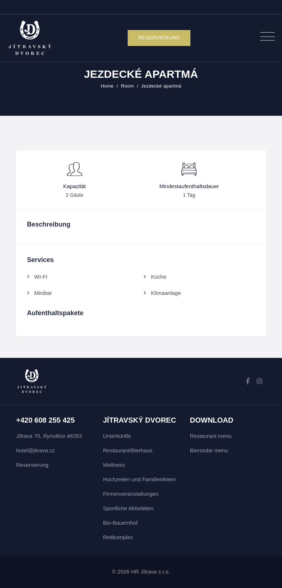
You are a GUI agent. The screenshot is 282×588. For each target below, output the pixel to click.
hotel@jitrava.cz (35, 450)
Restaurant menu (211, 436)
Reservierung (32, 465)
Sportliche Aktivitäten (128, 508)
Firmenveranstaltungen (131, 494)
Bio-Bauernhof (120, 523)
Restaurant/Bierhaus (128, 450)
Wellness (114, 465)
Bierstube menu (209, 450)
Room (127, 86)
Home (107, 86)
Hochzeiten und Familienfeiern (140, 479)
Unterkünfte (117, 436)
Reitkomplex (118, 537)
